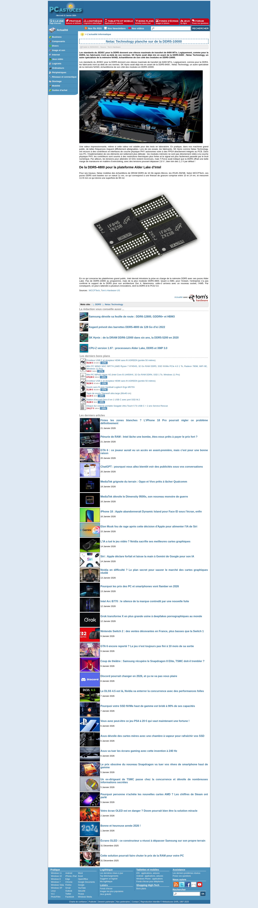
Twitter (68, 894)
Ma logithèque (106, 881)
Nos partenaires (123, 902)
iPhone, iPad (71, 876)
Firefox (68, 885)
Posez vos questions (182, 876)
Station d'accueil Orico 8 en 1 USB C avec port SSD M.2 (113, 399)
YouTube (82, 888)
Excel (80, 876)
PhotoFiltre (56, 897)
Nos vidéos (138, 28)
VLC (53, 894)
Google (81, 885)
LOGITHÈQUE (93, 21)
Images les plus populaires (111, 891)
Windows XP (56, 888)
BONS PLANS (144, 21)
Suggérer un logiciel (108, 879)
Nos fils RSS (95, 28)
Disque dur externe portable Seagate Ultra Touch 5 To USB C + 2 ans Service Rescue (127, 406)
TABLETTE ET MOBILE (119, 21)
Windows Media (85, 897)
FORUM (200, 21)
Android (68, 873)
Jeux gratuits (105, 894)
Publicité (92, 902)
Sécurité (81, 891)
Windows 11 (56, 873)
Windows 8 (56, 879)
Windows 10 (56, 876)
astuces (156, 873)
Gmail (67, 888)
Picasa (81, 894)
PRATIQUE (74, 21)
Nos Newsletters (117, 28)
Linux (53, 891)
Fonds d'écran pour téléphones (150, 881)
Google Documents (86, 882)
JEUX (185, 21)
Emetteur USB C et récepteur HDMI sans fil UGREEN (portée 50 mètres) (121, 360)
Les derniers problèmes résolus (186, 873)
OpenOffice (83, 879)
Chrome (68, 882)
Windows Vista (57, 885)
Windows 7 (56, 882)
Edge (67, 879)
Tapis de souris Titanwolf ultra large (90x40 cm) (109, 393)
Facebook (69, 897)
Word (80, 873)
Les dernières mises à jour (111, 873)
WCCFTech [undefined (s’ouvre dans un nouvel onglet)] (94, 290)
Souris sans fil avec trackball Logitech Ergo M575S (111, 387)
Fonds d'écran (106, 888)
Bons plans (141, 888)
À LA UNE (57, 21)
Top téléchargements (109, 876)
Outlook (68, 891)
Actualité (62, 30)
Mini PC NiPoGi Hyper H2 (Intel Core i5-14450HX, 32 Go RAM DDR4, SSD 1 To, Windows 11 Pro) (133, 374)
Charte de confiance (78, 902)
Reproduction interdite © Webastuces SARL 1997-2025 (165, 902)
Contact (135, 902)
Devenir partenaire (106, 902)
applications (146, 873)
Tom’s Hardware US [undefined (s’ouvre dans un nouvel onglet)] (110, 290)
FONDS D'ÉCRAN (167, 21)
